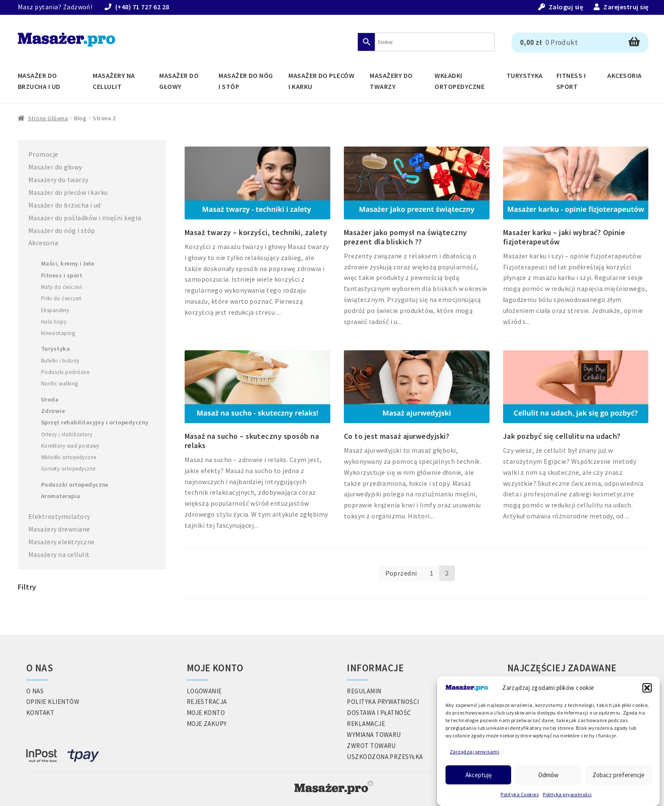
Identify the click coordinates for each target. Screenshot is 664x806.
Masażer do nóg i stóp (246, 81)
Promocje (43, 154)
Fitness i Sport (571, 81)
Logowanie (204, 691)
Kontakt (40, 713)
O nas (35, 691)
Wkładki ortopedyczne (459, 81)
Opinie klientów (52, 702)
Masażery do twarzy (391, 81)
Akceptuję (478, 775)
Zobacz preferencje (618, 775)
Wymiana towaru (374, 735)
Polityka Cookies (520, 794)
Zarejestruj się (625, 7)
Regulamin (364, 691)
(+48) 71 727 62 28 (142, 7)
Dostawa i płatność (379, 713)
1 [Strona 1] (431, 573)
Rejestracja (207, 702)
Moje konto (206, 713)
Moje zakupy (207, 724)
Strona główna (48, 118)
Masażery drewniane (59, 529)
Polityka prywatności (567, 794)
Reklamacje (366, 724)
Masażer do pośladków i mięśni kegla (84, 217)
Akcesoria (624, 75)
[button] (647, 688)
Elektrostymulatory (59, 516)
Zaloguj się (566, 7)
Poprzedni (401, 573)
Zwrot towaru (371, 746)
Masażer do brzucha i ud (39, 81)
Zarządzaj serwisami (474, 751)
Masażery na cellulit (114, 81)
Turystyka (524, 75)
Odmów (548, 775)
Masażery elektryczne (61, 541)
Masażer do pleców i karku (321, 81)
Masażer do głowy (179, 81)
